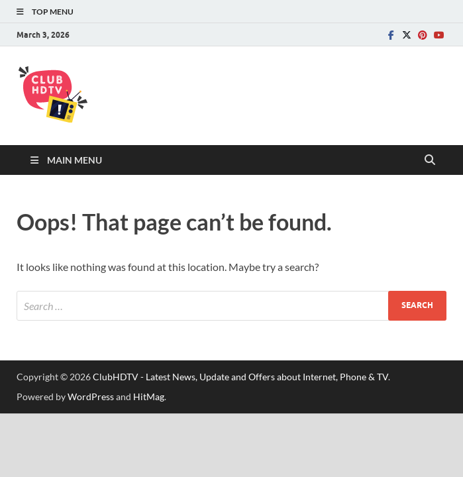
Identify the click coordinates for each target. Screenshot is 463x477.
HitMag (148, 396)
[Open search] (430, 160)
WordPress (91, 396)
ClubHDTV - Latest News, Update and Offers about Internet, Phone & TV (240, 376)
